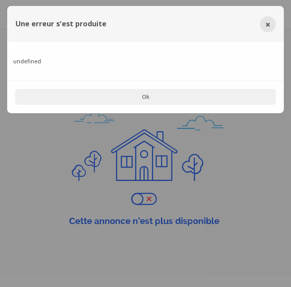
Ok (145, 96)
